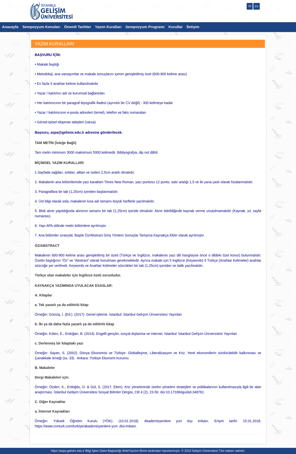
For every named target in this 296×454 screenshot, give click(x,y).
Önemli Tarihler (77, 27)
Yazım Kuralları (108, 27)
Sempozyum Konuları (41, 27)
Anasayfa (10, 27)
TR (249, 6)
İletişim (192, 27)
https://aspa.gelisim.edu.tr (68, 451)
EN (257, 6)
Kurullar (175, 27)
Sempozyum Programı (145, 27)
